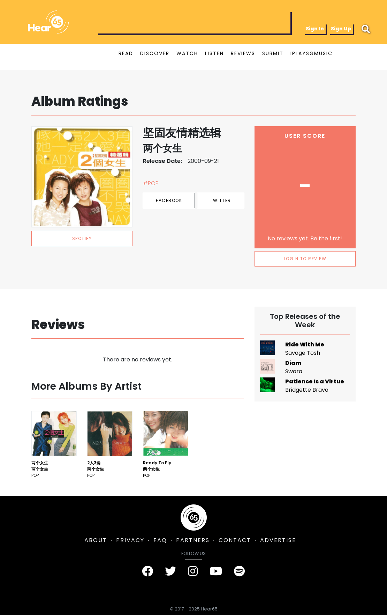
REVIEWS (243, 53)
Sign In (315, 28)
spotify (82, 238)
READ (126, 53)
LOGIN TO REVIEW (305, 259)
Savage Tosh (302, 353)
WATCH (187, 53)
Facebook (169, 200)
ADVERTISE (278, 540)
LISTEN (214, 53)
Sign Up (341, 28)
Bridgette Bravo (306, 390)
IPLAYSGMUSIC (311, 53)
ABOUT (95, 540)
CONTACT (235, 540)
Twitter (220, 200)
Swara (293, 371)
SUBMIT (272, 53)
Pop (35, 475)
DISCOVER (154, 53)
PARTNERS (193, 540)
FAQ (160, 540)
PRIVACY (130, 540)
